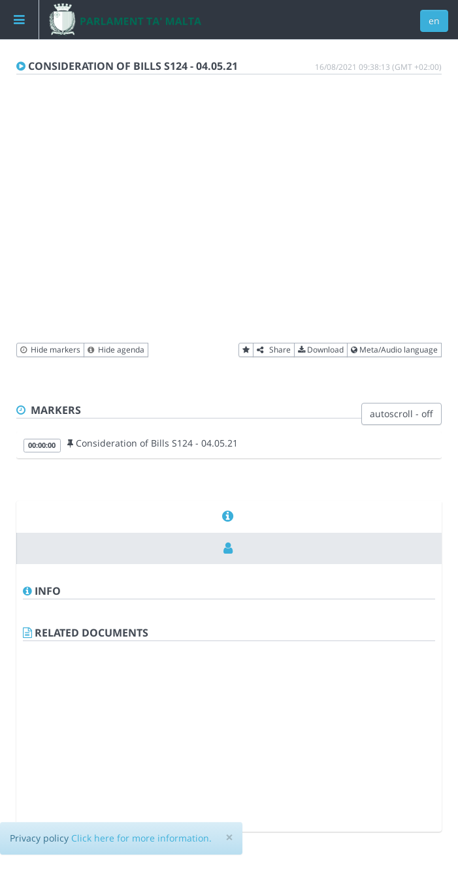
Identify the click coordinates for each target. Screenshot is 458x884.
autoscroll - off (401, 413)
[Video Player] (229, 216)
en (434, 20)
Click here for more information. (141, 838)
